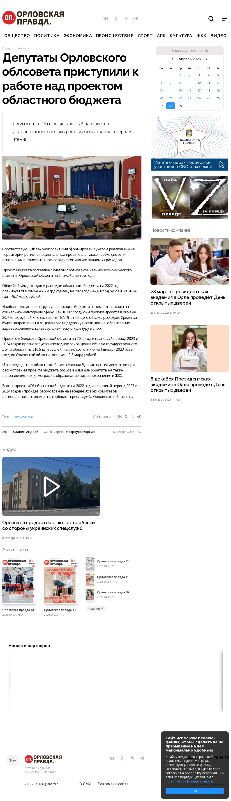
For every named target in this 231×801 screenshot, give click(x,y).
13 (161, 90)
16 (189, 90)
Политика (47, 35)
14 (170, 90)
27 (161, 106)
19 (217, 90)
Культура (181, 35)
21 (170, 98)
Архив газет (15, 549)
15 (180, 90)
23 (189, 98)
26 (217, 98)
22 (180, 98)
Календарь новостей (189, 51)
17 (199, 90)
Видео (219, 35)
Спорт (145, 35)
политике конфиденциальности (190, 781)
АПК (161, 35)
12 (217, 83)
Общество (17, 35)
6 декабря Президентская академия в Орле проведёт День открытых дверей (188, 384)
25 (208, 98)
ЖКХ (201, 35)
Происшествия (115, 35)
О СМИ (85, 784)
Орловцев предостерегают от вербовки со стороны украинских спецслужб (48, 525)
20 (161, 98)
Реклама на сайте (113, 784)
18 (208, 90)
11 (208, 83)
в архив (96, 609)
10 (199, 83)
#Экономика (23, 416)
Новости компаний (170, 230)
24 (199, 98)
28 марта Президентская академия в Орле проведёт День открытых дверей (188, 297)
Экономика (78, 35)
